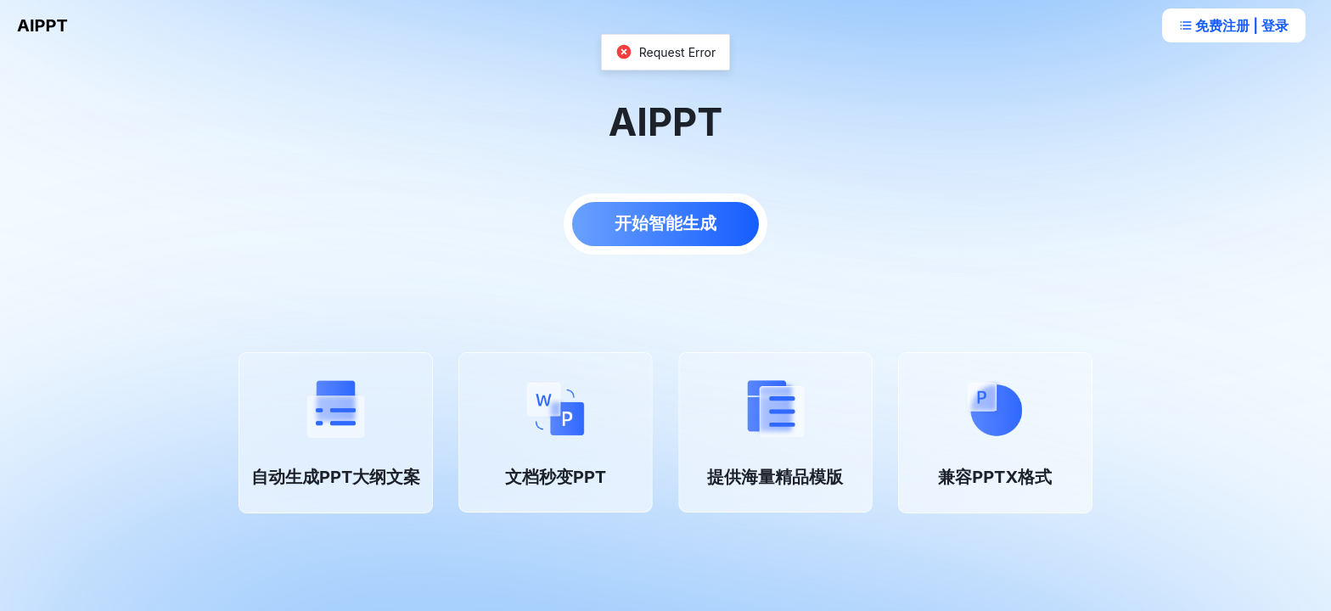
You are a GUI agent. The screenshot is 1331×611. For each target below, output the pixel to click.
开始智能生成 (665, 223)
